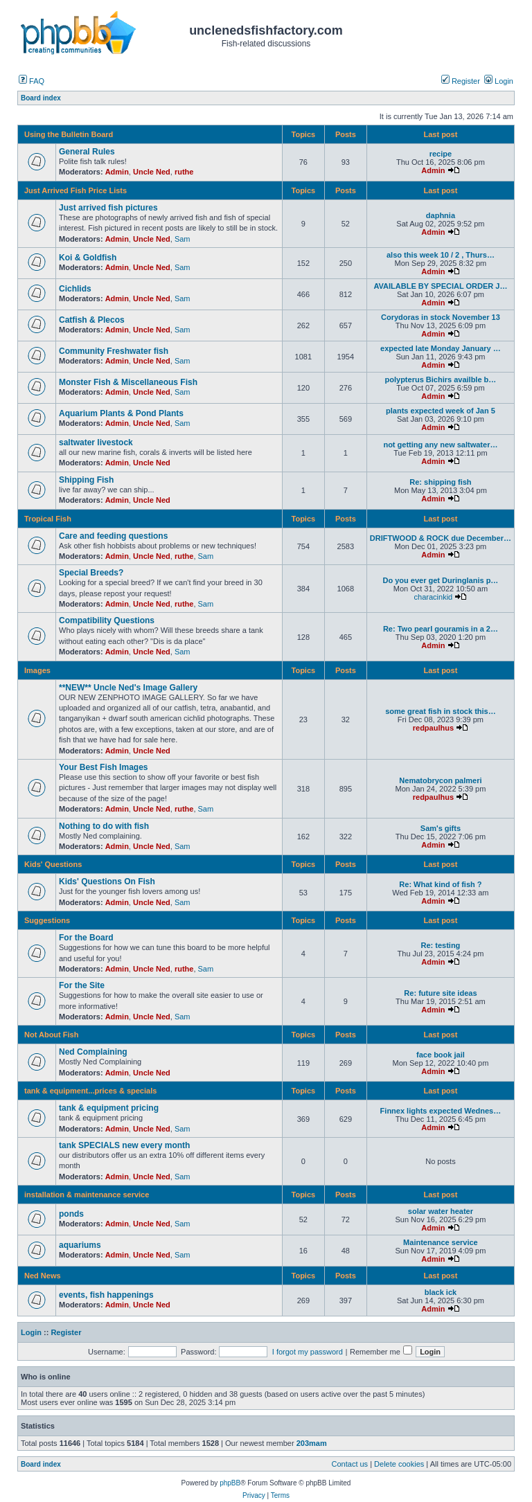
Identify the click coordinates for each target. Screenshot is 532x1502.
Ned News (42, 1275)
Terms (280, 1495)
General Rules (87, 152)
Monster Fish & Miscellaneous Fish (128, 382)
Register (460, 81)
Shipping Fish (86, 480)
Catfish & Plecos (92, 320)
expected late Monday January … (440, 348)
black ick (440, 1292)
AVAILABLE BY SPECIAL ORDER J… (440, 286)
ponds (71, 1214)
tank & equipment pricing (109, 1108)
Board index (41, 1464)
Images (37, 670)
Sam (182, 239)
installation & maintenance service (86, 1194)
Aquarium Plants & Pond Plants (121, 413)
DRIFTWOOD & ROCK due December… (440, 538)
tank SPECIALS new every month (124, 1145)
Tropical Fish (47, 519)
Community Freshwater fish (113, 351)
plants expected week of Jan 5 (440, 410)
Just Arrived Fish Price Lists (75, 190)
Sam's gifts (440, 828)
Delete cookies (399, 1464)
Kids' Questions (53, 864)
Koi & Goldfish (87, 257)
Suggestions (47, 920)
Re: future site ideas (440, 993)
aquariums (80, 1245)
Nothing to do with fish (104, 826)
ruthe (184, 172)
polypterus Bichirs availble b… (441, 379)
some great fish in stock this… (440, 711)
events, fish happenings (106, 1295)
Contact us (350, 1464)
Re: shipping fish (440, 482)
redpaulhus (433, 728)
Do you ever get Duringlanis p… (441, 580)
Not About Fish (51, 1034)
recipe (440, 154)
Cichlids (75, 289)
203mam (311, 1443)
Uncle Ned (151, 172)
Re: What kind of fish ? (440, 884)
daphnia (440, 215)
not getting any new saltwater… (440, 444)
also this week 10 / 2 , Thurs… (441, 255)
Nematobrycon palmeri (440, 780)
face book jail (440, 1054)
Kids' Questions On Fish (107, 881)
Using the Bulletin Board (68, 134)
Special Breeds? (91, 573)
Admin (117, 172)
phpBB (230, 1483)
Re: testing (441, 945)
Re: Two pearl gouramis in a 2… (440, 629)
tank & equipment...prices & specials (90, 1091)
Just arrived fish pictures (108, 208)
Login (498, 81)
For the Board (86, 937)
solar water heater (440, 1211)
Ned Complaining (93, 1052)
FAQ (31, 81)
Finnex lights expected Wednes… (441, 1111)
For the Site (82, 985)
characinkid (433, 597)
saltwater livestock (96, 442)
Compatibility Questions (106, 620)
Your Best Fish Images (103, 767)
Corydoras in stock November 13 (440, 317)
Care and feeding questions (113, 536)
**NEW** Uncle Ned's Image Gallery (128, 687)
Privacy (253, 1495)
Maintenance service (440, 1242)
